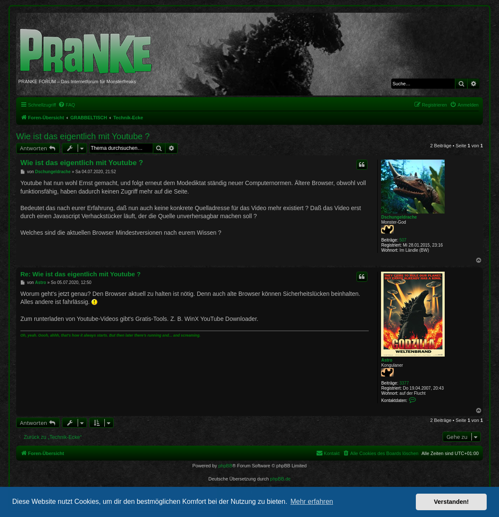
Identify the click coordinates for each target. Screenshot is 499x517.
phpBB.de (280, 478)
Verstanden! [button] (451, 501)
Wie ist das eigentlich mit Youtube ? (83, 136)
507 (402, 240)
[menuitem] (66, 105)
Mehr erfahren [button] (311, 501)
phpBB (225, 465)
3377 (404, 383)
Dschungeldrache (399, 217)
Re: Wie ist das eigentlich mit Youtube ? (80, 274)
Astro (386, 360)
